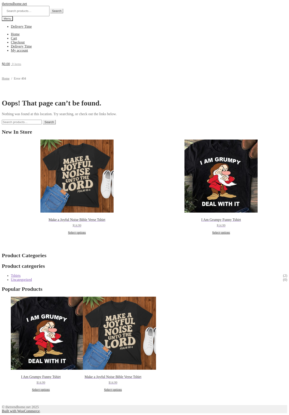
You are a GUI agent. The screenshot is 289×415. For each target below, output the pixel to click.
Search (56, 11)
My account (19, 50)
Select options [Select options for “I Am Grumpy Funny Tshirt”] (221, 232)
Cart (14, 38)
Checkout (18, 42)
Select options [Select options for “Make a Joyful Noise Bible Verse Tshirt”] (77, 232)
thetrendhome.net (14, 4)
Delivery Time (21, 26)
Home (15, 34)
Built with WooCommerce (21, 411)
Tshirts (16, 275)
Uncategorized (21, 280)
